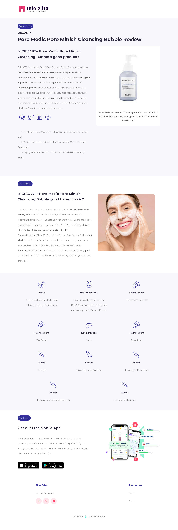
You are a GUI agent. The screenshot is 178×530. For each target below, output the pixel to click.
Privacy (132, 501)
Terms (131, 493)
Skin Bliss (42, 485)
